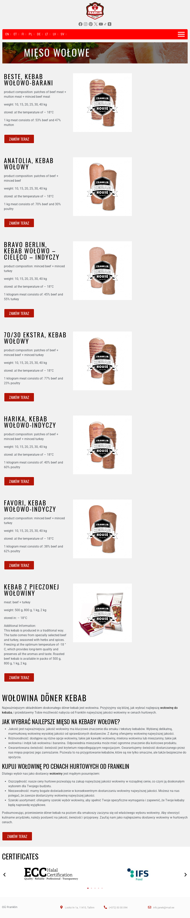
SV (62, 34)
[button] (4, 874)
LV (54, 34)
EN (7, 34)
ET (15, 34)
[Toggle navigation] (181, 34)
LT (46, 34)
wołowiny (56, 773)
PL (30, 34)
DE (38, 34)
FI (23, 34)
